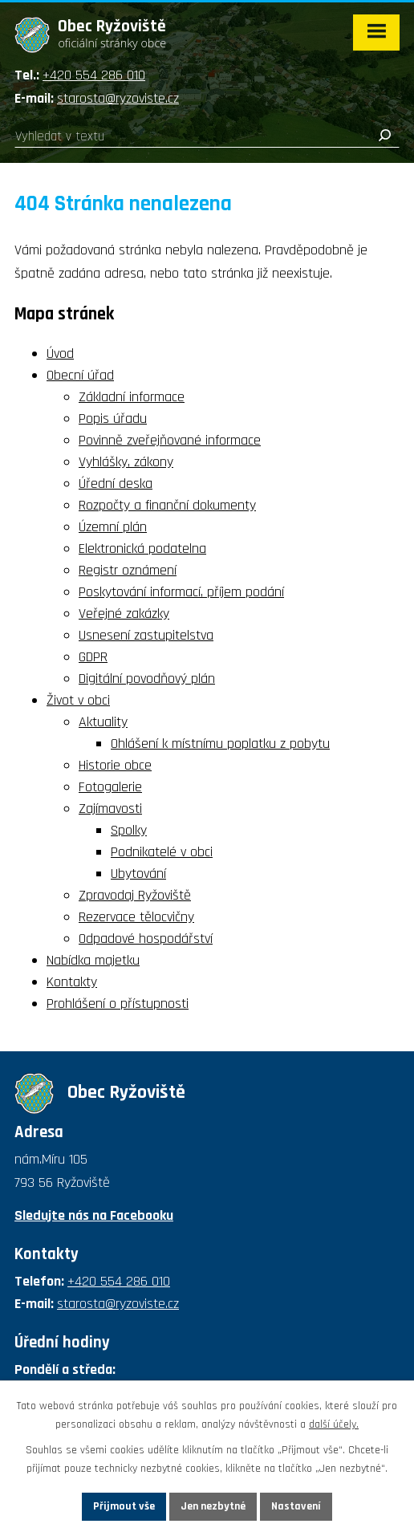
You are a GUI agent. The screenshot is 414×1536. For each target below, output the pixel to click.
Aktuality (103, 722)
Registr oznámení (128, 570)
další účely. (334, 1424)
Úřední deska (115, 483)
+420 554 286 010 (94, 75)
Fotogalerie (110, 787)
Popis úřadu (113, 418)
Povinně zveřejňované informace (170, 440)
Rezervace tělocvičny (136, 917)
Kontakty (72, 982)
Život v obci (78, 700)
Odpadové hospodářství (146, 938)
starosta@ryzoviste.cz (118, 98)
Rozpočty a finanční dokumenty (167, 505)
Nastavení (296, 1506)
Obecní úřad (80, 375)
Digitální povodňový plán (147, 678)
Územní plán (113, 527)
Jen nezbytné (213, 1506)
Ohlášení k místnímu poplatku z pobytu (220, 743)
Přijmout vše (124, 1506)
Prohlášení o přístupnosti (118, 1003)
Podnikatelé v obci (162, 852)
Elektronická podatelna (142, 548)
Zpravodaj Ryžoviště (135, 895)
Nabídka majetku (93, 960)
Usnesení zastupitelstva (146, 635)
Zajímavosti (110, 808)
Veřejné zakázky (124, 613)
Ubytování (138, 873)
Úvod (60, 353)
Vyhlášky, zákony (126, 462)
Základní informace (132, 397)
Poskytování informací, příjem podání (181, 592)
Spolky (129, 830)
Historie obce (115, 765)
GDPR (93, 657)
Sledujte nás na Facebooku (93, 1215)
